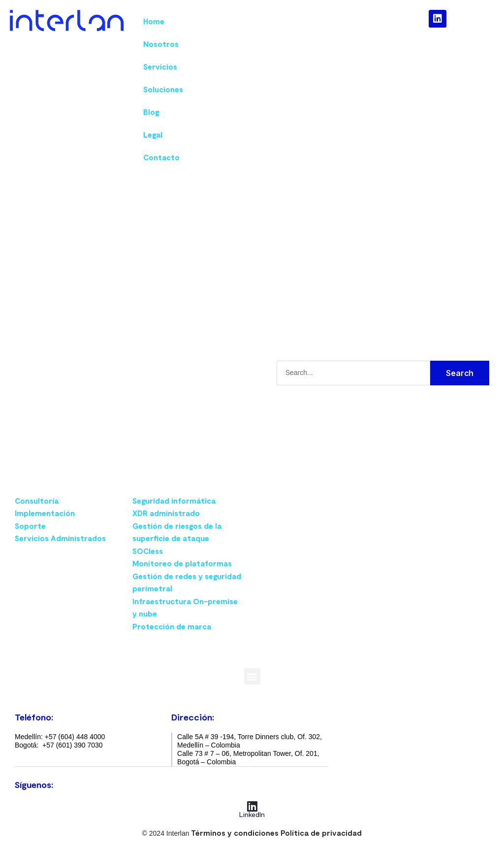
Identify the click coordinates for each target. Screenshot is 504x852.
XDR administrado (166, 513)
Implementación (45, 513)
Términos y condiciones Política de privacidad (276, 832)
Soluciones (163, 89)
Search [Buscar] (459, 373)
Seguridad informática (174, 500)
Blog (151, 111)
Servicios (160, 66)
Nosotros (161, 43)
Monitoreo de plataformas (182, 563)
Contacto (161, 157)
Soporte (30, 525)
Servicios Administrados (60, 538)
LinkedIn (252, 814)
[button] (252, 676)
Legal (152, 134)
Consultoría (37, 500)
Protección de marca (171, 626)
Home (153, 21)
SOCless (147, 550)
